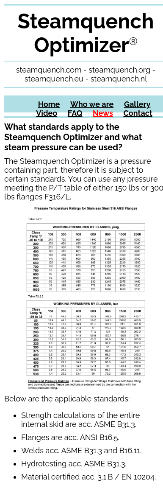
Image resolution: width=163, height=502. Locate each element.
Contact (137, 113)
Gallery (137, 104)
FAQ (75, 113)
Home (49, 104)
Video (46, 113)
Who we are (91, 104)
